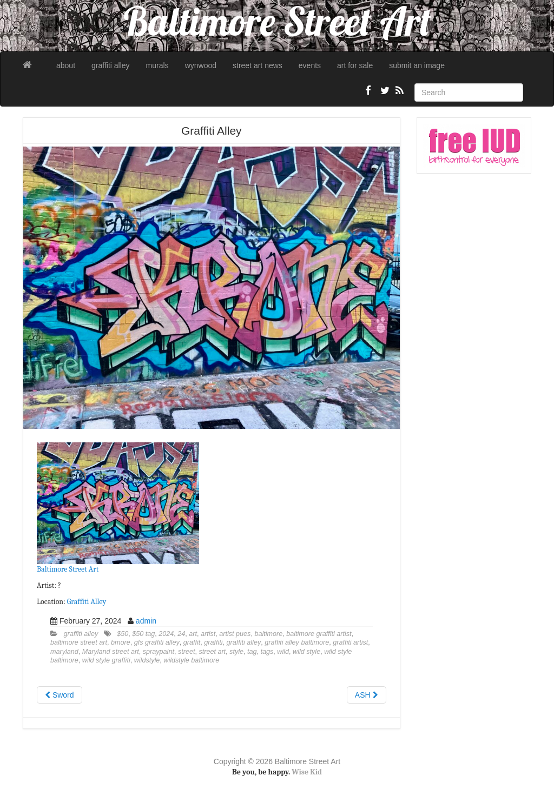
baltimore (268, 634)
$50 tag (143, 634)
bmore (120, 642)
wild (283, 651)
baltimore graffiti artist (318, 634)
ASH (366, 695)
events (310, 65)
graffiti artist (350, 642)
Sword (59, 695)
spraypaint (158, 651)
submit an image (417, 65)
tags (267, 651)
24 (181, 634)
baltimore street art (78, 642)
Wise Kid (307, 772)
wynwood (200, 65)
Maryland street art (110, 651)
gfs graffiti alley (157, 642)
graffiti (213, 642)
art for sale (355, 65)
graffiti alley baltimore (297, 642)
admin (146, 621)
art (193, 634)
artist (208, 634)
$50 (122, 634)
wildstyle (147, 660)
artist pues (234, 634)
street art (212, 651)
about (65, 65)
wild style (306, 651)
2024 (166, 634)
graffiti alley (110, 65)
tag (252, 651)
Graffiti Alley (86, 601)
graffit (192, 642)
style (236, 651)
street (186, 651)
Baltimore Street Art (67, 569)
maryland (64, 651)
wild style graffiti (106, 660)
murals (157, 65)
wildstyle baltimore (191, 660)
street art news (257, 65)
